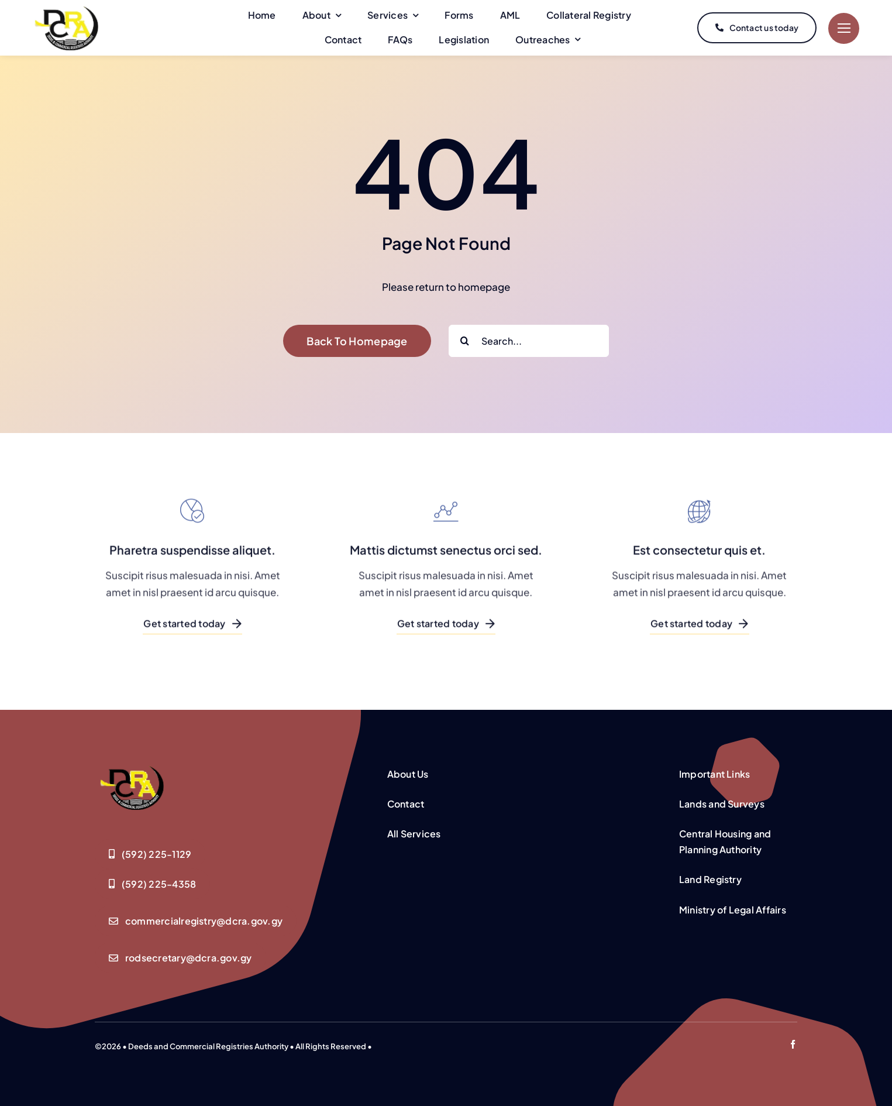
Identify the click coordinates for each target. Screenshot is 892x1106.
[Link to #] (843, 28)
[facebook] (792, 1044)
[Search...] (529, 341)
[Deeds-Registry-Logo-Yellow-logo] (133, 787)
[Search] (465, 341)
